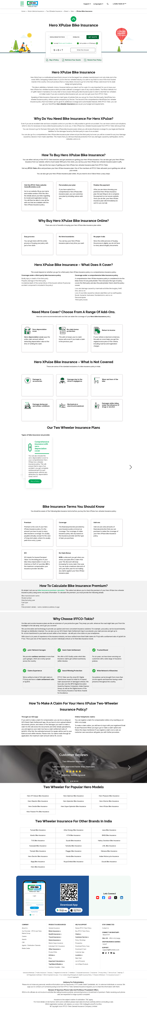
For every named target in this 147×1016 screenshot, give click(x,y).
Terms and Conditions (65, 43)
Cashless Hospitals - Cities (57, 973)
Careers (24, 943)
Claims (77, 940)
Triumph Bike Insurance (38, 858)
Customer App (79, 958)
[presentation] (129, 774)
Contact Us (105, 934)
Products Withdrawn (100, 981)
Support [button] (86, 4)
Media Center (26, 955)
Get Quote (92, 37)
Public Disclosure (41, 979)
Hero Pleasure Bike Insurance (109, 802)
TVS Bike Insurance (38, 847)
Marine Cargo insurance (56, 949)
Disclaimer (94, 979)
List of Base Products (81, 970)
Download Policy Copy (82, 952)
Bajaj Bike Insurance (38, 868)
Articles (51, 961)
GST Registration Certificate (34, 981)
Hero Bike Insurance (38, 873)
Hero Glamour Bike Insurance (73, 802)
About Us (25, 934)
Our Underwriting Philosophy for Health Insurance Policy (76, 981)
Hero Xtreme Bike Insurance (109, 808)
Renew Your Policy (92, 60)
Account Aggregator (73, 983)
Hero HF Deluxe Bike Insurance (38, 802)
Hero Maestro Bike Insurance (38, 808)
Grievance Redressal (29, 979)
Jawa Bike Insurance (109, 837)
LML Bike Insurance (109, 852)
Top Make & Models (55, 970)
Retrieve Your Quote (71, 60)
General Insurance (54, 934)
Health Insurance (54, 940)
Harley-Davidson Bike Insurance (109, 847)
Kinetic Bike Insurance (37, 842)
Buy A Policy (52, 60)
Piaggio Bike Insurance (73, 858)
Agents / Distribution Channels (31, 952)
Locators (78, 961)
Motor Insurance (54, 937)
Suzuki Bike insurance (73, 847)
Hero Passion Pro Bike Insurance (38, 818)
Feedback (72, 979)
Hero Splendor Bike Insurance (73, 808)
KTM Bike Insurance (73, 842)
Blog (50, 964)
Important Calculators (56, 967)
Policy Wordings (80, 946)
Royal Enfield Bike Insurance (73, 868)
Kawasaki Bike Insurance (37, 852)
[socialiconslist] (103, 959)
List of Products (80, 967)
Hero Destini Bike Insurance (37, 813)
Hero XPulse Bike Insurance (109, 813)
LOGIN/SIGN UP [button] (119, 4)
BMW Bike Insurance (109, 842)
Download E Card (80, 955)
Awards (24, 946)
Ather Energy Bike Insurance (73, 837)
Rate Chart (78, 964)
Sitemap (120, 979)
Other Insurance (54, 955)
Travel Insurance (54, 943)
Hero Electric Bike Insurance (38, 863)
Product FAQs (53, 958)
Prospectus (78, 949)
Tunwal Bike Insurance (38, 837)
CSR (23, 949)
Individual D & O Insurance (57, 952)
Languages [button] (97, 4)
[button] (69, 787)
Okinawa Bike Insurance (109, 858)
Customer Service (81, 943)
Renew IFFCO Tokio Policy (83, 934)
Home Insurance (54, 946)
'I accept (62, 43)
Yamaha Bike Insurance (73, 852)
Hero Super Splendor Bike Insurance (73, 813)
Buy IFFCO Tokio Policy (82, 937)
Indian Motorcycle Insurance (109, 863)
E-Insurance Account (113, 981)
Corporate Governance (83, 979)
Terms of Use (112, 979)
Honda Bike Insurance (73, 863)
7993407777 (106, 941)
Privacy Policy (103, 979)
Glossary (50, 979)
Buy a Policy (29, 459)
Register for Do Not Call (61, 979)
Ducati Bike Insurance (109, 868)
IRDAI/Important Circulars (51, 981)
